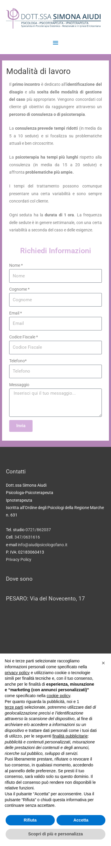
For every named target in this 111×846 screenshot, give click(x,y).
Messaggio (19, 384)
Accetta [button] (81, 820)
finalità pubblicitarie (70, 736)
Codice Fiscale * (23, 337)
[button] (103, 663)
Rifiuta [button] (30, 820)
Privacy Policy (18, 559)
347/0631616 (27, 537)
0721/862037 (38, 529)
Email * (15, 313)
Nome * (16, 265)
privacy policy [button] (17, 672)
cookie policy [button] (58, 695)
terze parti (14, 707)
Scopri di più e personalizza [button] (55, 834)
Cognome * (19, 289)
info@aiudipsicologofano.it (42, 544)
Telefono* (18, 360)
